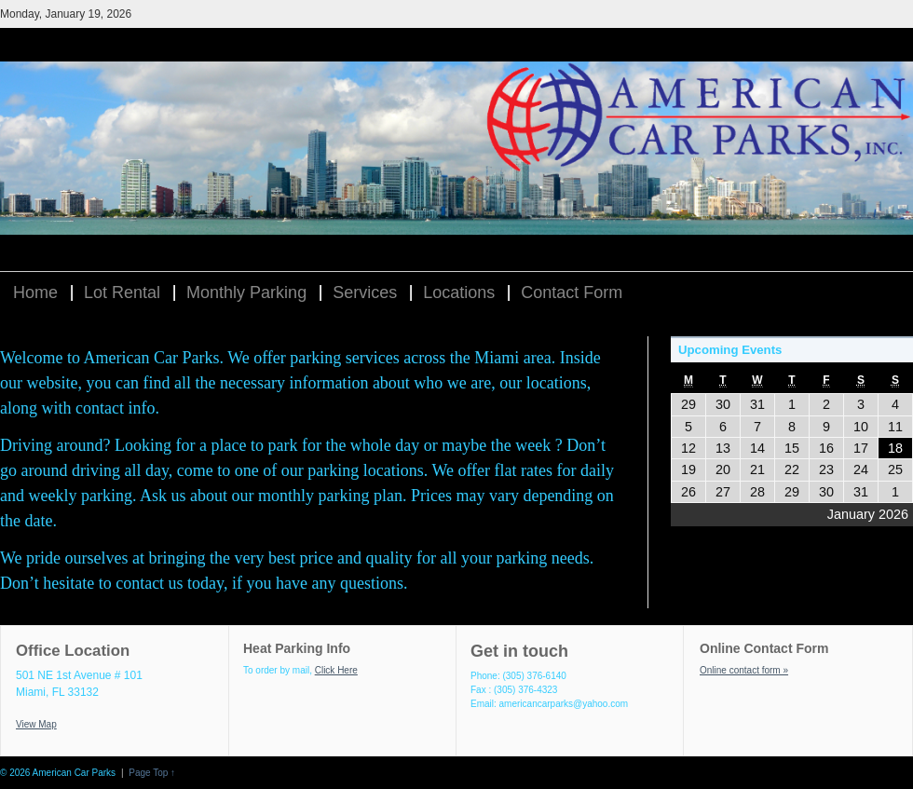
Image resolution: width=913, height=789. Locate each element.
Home (35, 292)
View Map (36, 724)
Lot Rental (122, 292)
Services (365, 292)
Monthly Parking (246, 292)
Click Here (336, 670)
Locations (459, 292)
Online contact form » (744, 670)
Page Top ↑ (152, 773)
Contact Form (571, 292)
